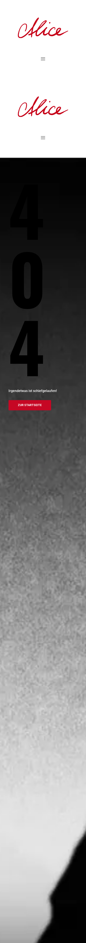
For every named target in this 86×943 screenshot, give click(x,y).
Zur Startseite (30, 405)
